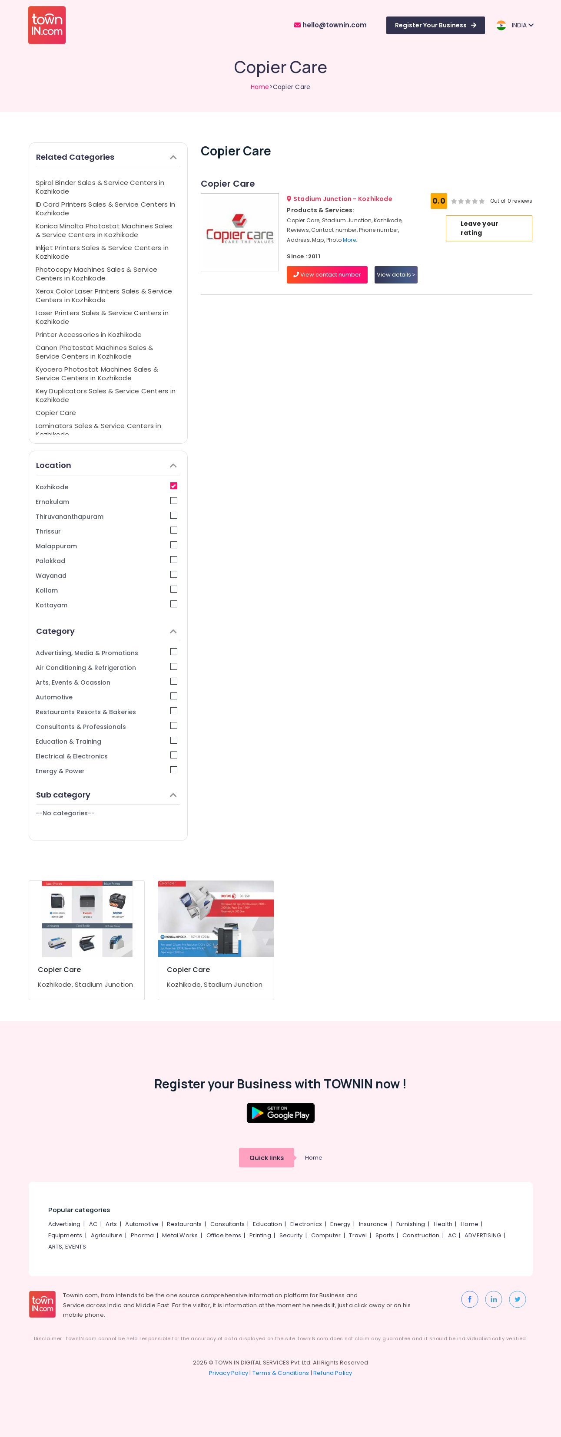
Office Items (223, 1235)
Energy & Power (107, 770)
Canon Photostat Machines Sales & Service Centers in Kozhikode (94, 352)
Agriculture (107, 1235)
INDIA (515, 25)
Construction (420, 1235)
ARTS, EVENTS (67, 1247)
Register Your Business (435, 25)
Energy (340, 1224)
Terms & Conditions (280, 1373)
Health (443, 1224)
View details (396, 274)
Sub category (106, 794)
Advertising (64, 1224)
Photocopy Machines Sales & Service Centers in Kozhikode (97, 274)
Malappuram (107, 545)
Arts (111, 1224)
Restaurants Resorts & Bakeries (107, 711)
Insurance (373, 1224)
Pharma (142, 1235)
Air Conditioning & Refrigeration (107, 667)
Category (106, 631)
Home (260, 86)
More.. (351, 240)
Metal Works (180, 1235)
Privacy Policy (229, 1373)
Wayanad (107, 575)
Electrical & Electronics (107, 756)
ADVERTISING (483, 1235)
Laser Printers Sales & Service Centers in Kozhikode (102, 317)
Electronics (306, 1224)
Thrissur (107, 531)
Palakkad (107, 560)
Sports (384, 1235)
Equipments (65, 1235)
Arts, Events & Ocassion (107, 682)
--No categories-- (65, 813)
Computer (326, 1235)
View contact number (327, 274)
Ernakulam (107, 501)
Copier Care (56, 412)
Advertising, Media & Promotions (107, 652)
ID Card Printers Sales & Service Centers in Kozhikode (106, 209)
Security (291, 1235)
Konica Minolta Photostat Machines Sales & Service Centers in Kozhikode (104, 230)
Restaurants (184, 1224)
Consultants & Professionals (107, 726)
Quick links (266, 1157)
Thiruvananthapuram (107, 516)
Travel (358, 1235)
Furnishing (410, 1224)
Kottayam (107, 605)
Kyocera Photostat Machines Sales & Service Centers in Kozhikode (97, 373)
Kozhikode (107, 486)
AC (93, 1224)
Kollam (107, 590)
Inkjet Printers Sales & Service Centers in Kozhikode (102, 252)
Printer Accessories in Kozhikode (89, 334)
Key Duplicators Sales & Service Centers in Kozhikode (106, 395)
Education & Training (107, 741)
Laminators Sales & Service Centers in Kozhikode (98, 430)
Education (267, 1224)
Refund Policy (332, 1373)
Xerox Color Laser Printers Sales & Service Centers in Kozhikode (104, 295)
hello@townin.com (330, 25)
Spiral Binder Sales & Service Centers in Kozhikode (100, 187)
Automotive (107, 697)
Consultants (227, 1224)
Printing (260, 1235)
